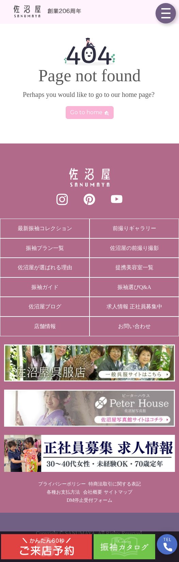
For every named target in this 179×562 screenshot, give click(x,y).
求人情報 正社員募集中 (134, 306)
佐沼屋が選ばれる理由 (45, 267)
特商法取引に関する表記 (114, 484)
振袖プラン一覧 (45, 248)
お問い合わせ (134, 326)
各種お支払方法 (63, 492)
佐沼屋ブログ (45, 306)
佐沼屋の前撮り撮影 (134, 248)
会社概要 (92, 492)
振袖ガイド (45, 287)
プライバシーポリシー (62, 484)
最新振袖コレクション (45, 228)
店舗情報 (45, 326)
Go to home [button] (89, 112)
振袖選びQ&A (134, 287)
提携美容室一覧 (134, 267)
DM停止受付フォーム (90, 500)
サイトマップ (118, 492)
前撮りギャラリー (134, 228)
